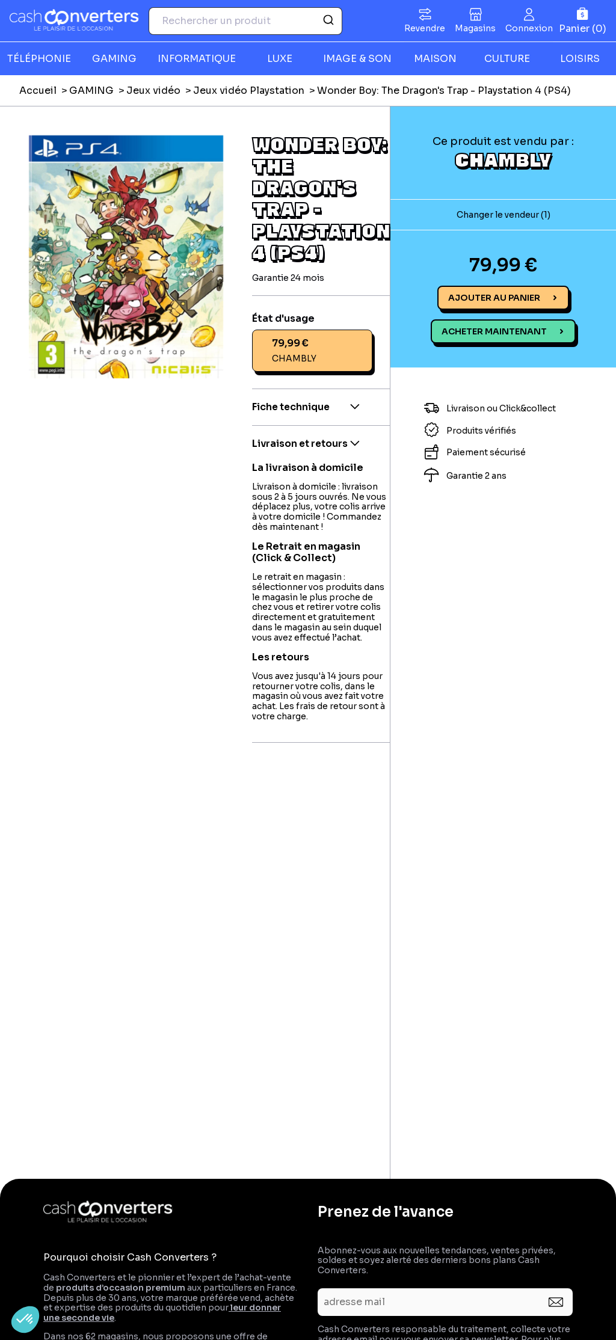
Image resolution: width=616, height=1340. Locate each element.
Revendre (424, 28)
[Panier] (582, 20)
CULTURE (507, 58)
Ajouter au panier (494, 297)
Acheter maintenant (494, 331)
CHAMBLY (503, 159)
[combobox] (245, 21)
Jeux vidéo (153, 90)
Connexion (529, 28)
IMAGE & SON (357, 58)
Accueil (38, 90)
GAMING (114, 58)
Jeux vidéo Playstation (248, 90)
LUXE (279, 58)
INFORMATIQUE (197, 58)
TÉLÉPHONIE (39, 58)
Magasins (475, 28)
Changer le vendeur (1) (503, 214)
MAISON (435, 58)
